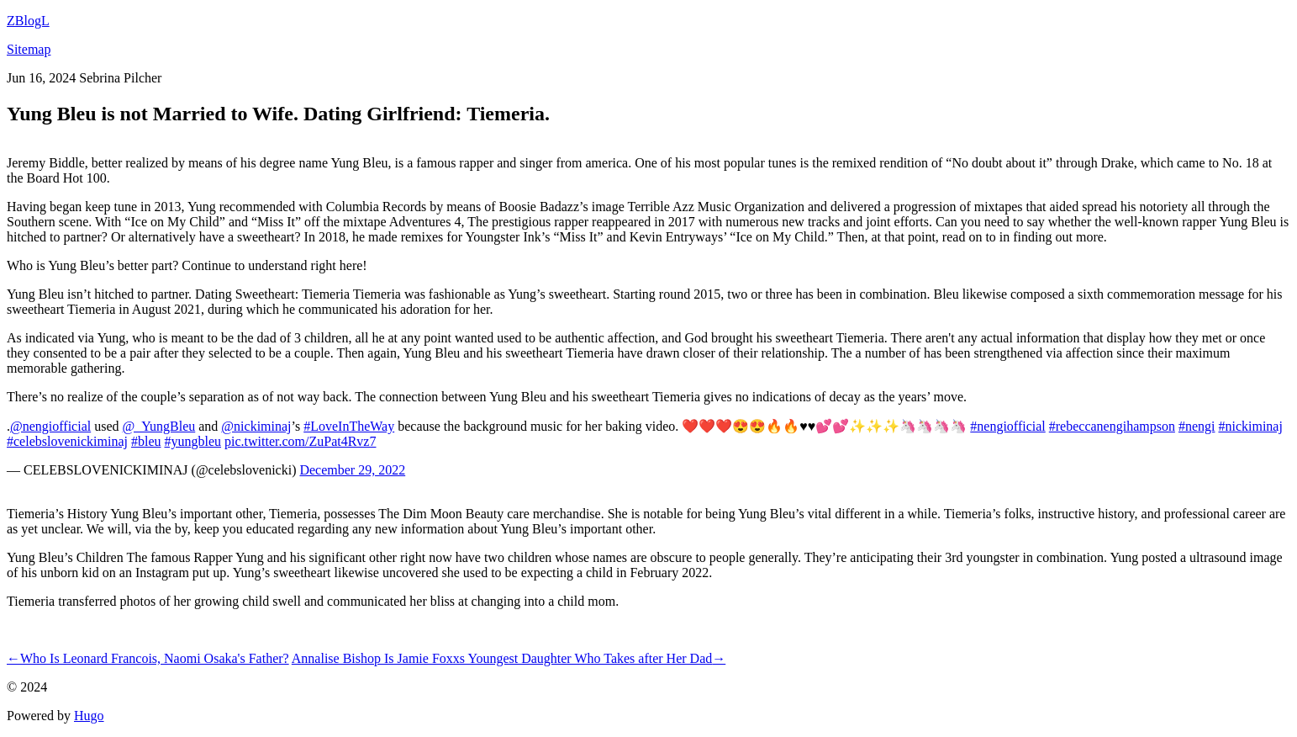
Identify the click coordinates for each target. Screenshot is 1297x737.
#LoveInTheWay (348, 426)
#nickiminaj (1250, 426)
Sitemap (28, 49)
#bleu (146, 441)
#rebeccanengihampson (1112, 426)
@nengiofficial (50, 426)
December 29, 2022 (352, 470)
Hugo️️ (89, 715)
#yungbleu (193, 441)
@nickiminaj (256, 426)
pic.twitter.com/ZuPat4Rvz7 (300, 441)
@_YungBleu (159, 426)
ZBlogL (28, 20)
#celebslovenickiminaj (67, 441)
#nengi (1196, 426)
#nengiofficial (1007, 426)
